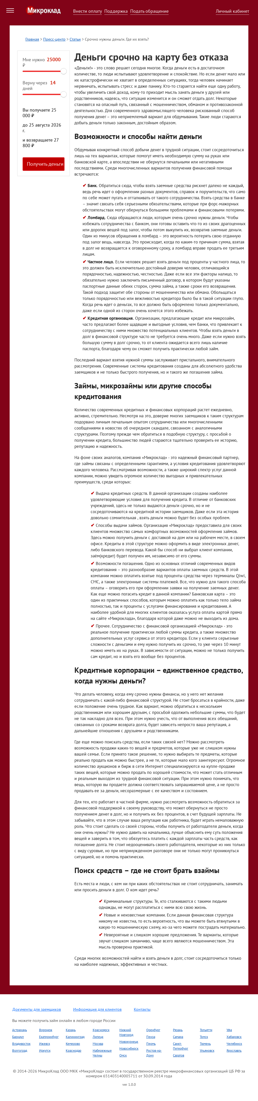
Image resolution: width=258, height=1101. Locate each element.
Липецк (98, 1037)
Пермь (151, 1044)
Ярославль (234, 1050)
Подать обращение (149, 11)
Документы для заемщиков (36, 1009)
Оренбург (153, 1030)
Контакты (142, 1009)
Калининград (75, 1037)
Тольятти (206, 1030)
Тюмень (205, 1044)
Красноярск (101, 1030)
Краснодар (73, 1050)
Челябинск (234, 1044)
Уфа (229, 1030)
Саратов (178, 1055)
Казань (71, 1030)
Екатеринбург (49, 1037)
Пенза (150, 1037)
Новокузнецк (128, 1041)
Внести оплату (87, 11)
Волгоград (19, 1050)
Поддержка (116, 11)
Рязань (178, 1030)
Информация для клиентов (97, 1009)
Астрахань (19, 1030)
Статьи (75, 39)
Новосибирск (128, 1048)
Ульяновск (207, 1050)
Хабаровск (234, 1037)
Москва (98, 1044)
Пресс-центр (54, 39)
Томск (204, 1037)
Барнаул (18, 1037)
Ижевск (44, 1044)
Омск (123, 1055)
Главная (32, 39)
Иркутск (45, 1050)
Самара (178, 1037)
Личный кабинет (232, 11)
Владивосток (21, 1044)
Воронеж (45, 1030)
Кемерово (73, 1044)
